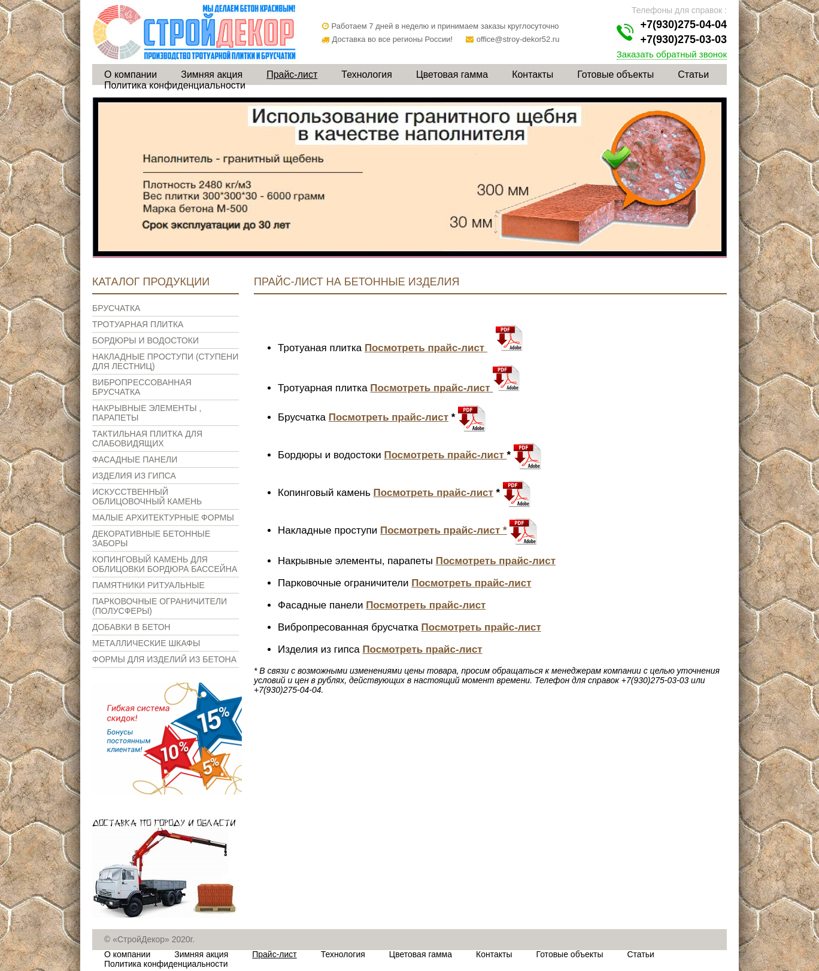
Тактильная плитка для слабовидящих (147, 438)
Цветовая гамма (452, 74)
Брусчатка (116, 308)
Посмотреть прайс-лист (426, 348)
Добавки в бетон (131, 627)
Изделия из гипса (134, 475)
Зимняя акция (211, 74)
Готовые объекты (615, 74)
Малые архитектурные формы (163, 517)
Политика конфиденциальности (174, 85)
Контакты (532, 74)
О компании (130, 74)
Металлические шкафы (146, 643)
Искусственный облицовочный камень (147, 496)
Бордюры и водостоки (145, 340)
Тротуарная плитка (137, 324)
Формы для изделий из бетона (164, 659)
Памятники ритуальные (148, 585)
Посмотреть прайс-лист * (443, 530)
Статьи (693, 74)
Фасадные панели (134, 459)
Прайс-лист (291, 74)
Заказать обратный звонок (672, 54)
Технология (366, 74)
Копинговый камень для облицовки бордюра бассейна (164, 564)
